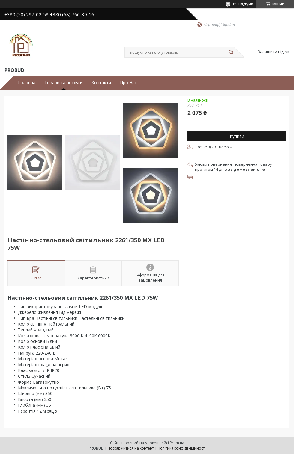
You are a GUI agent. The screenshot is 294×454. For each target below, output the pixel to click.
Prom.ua (177, 442)
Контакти (101, 83)
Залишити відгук (274, 52)
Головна (26, 83)
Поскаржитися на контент (131, 448)
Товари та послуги (63, 83)
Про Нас (128, 83)
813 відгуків (243, 4)
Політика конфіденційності (182, 448)
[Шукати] (231, 52)
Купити (237, 136)
